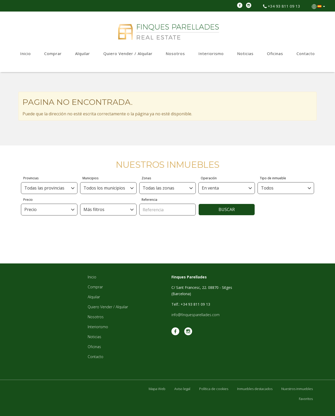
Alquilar (82, 53)
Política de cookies (213, 388)
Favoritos (306, 398)
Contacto (306, 53)
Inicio (25, 53)
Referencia (149, 199)
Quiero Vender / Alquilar (128, 53)
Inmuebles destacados (254, 388)
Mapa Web (157, 388)
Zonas (146, 178)
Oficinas (275, 53)
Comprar (53, 53)
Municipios (90, 178)
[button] (319, 6)
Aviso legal (182, 388)
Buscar (227, 209)
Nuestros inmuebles (297, 388)
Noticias (245, 53)
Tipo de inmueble (273, 178)
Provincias (30, 178)
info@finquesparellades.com (195, 314)
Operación (209, 178)
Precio (28, 199)
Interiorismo (211, 53)
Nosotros (175, 53)
